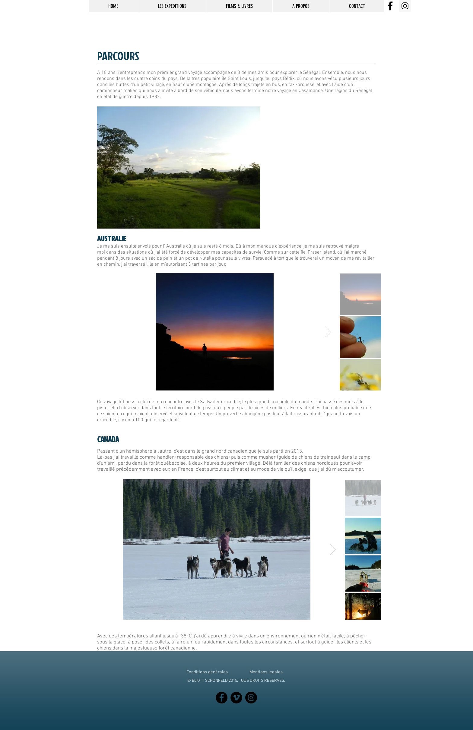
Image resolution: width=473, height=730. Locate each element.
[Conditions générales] (207, 672)
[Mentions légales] (266, 672)
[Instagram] (251, 697)
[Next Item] (328, 332)
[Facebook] (221, 697)
